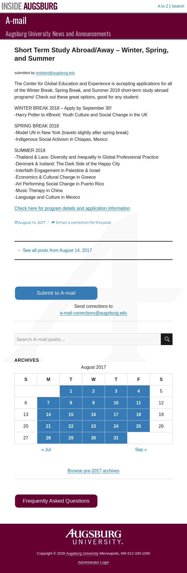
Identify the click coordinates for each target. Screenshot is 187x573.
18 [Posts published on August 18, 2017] (138, 414)
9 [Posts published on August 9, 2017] (93, 402)
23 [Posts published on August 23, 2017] (93, 426)
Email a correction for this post (83, 222)
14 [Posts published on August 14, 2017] (48, 414)
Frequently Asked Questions (56, 501)
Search (177, 6)
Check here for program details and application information (72, 208)
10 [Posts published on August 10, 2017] (116, 402)
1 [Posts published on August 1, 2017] (71, 391)
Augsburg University (82, 553)
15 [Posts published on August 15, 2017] (70, 414)
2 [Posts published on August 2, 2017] (93, 391)
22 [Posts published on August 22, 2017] (70, 426)
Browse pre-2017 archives (93, 470)
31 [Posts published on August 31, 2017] (116, 438)
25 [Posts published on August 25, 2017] (138, 426)
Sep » (141, 449)
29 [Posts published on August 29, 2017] (70, 438)
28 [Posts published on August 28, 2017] (48, 438)
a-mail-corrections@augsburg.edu (93, 313)
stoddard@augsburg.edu (55, 73)
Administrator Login (93, 562)
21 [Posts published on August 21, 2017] (48, 426)
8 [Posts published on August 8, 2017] (71, 402)
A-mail (16, 19)
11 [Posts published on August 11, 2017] (138, 402)
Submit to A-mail (56, 293)
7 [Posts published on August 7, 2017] (48, 402)
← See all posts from (54, 250)
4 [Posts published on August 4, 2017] (138, 391)
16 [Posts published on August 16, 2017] (93, 414)
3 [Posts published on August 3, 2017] (116, 391)
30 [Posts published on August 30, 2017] (93, 438)
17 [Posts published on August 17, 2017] (116, 414)
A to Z (163, 6)
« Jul (46, 449)
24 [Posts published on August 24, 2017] (116, 426)
